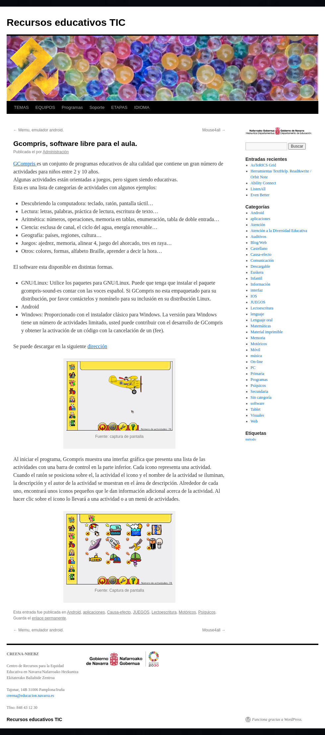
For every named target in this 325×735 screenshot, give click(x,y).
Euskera (257, 272)
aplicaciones (94, 612)
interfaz (257, 290)
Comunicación (262, 260)
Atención (258, 224)
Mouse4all (214, 130)
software (257, 403)
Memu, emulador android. (38, 130)
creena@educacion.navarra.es (30, 695)
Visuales (257, 415)
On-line (257, 361)
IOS (254, 296)
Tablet (256, 409)
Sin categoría (261, 397)
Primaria (257, 373)
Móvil (255, 349)
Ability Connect (263, 183)
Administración (56, 152)
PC (253, 367)
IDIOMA (142, 107)
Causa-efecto (119, 612)
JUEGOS (141, 612)
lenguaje (257, 314)
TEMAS (21, 107)
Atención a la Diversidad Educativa (279, 230)
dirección (97, 346)
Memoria (258, 338)
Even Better (260, 195)
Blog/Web (259, 242)
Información (260, 284)
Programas (72, 107)
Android (74, 612)
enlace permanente (49, 618)
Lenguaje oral (262, 320)
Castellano (259, 248)
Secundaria (259, 391)
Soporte (97, 107)
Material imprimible (267, 332)
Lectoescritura (164, 612)
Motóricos (187, 612)
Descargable (260, 266)
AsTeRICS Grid (263, 165)
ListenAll (258, 189)
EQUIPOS (45, 107)
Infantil (256, 278)
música (256, 355)
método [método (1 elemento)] (250, 439)
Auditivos (258, 236)
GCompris (25, 163)
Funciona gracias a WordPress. (277, 719)
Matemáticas (261, 326)
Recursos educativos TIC (66, 22)
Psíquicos (207, 612)
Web (254, 421)
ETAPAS (119, 107)
